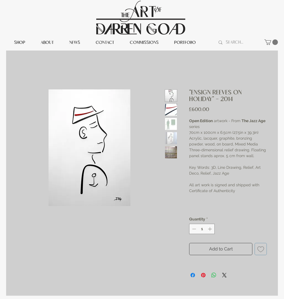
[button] (271, 42)
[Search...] (239, 42)
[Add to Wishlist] (261, 249)
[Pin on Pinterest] (203, 275)
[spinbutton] (202, 229)
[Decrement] (193, 229)
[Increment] (210, 229)
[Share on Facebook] (192, 275)
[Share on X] (224, 275)
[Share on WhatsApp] (214, 275)
